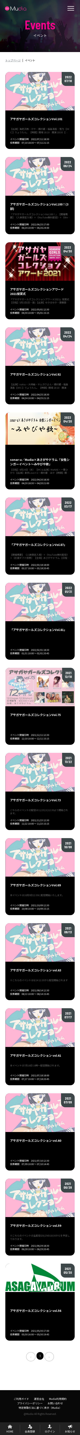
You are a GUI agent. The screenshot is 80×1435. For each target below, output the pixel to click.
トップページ (13, 60)
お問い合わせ (55, 1403)
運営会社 (39, 1399)
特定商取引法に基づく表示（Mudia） (40, 1407)
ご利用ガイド (21, 1399)
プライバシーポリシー (30, 1403)
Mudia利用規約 (58, 1399)
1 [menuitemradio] (40, 1356)
